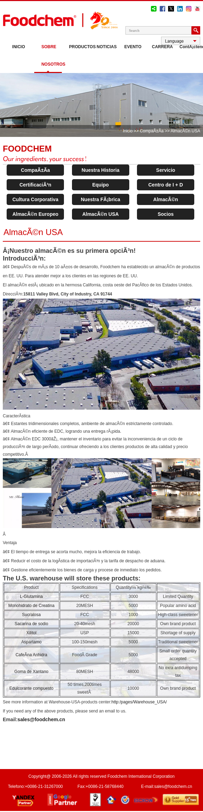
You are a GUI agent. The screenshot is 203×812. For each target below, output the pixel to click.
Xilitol (31, 632)
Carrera (162, 46)
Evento (133, 46)
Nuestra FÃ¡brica (100, 199)
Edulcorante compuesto (31, 688)
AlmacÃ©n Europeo (35, 214)
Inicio (18, 46)
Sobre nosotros (51, 55)
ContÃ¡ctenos (190, 46)
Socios (166, 214)
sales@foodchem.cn (41, 719)
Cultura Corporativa (35, 199)
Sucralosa (31, 614)
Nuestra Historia (100, 170)
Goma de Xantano (31, 671)
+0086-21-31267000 (44, 786)
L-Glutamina (31, 596)
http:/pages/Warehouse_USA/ (139, 702)
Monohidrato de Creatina (31, 605)
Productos (79, 46)
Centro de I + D (165, 185)
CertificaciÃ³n (35, 185)
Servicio (165, 170)
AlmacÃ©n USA (100, 214)
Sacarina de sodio (31, 623)
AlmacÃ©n (165, 199)
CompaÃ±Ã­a (152, 131)
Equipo (100, 185)
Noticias (107, 46)
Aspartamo (31, 641)
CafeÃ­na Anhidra (31, 654)
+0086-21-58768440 (104, 786)
